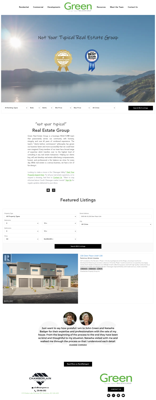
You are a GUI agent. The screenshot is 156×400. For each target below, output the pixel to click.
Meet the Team (117, 7)
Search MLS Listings (140, 108)
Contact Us (133, 7)
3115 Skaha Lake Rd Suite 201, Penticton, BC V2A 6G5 (40, 394)
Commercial (38, 7)
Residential (24, 7)
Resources (101, 7)
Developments (54, 7)
